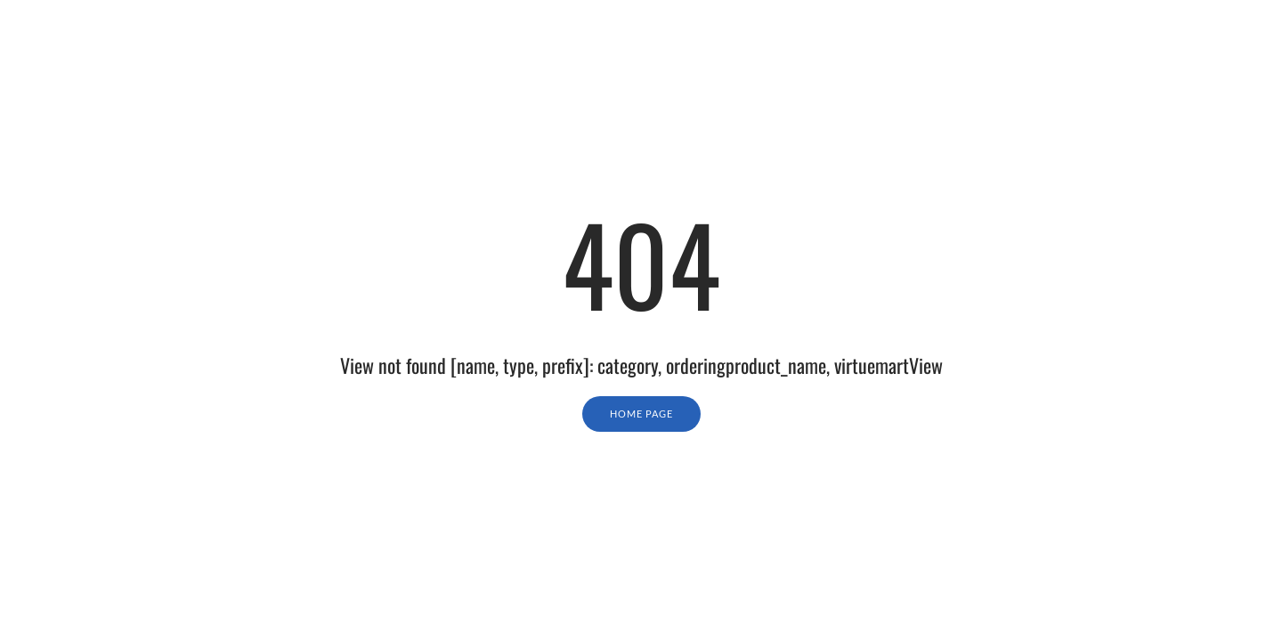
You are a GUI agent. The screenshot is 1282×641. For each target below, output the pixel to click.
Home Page (641, 413)
